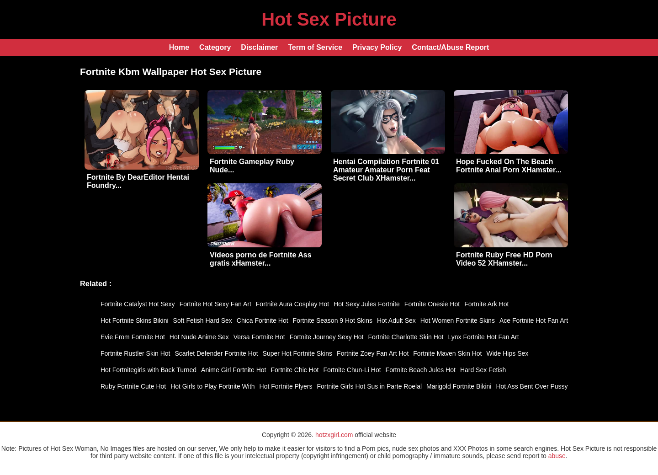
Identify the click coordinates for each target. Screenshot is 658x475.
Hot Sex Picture (329, 19)
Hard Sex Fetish (483, 370)
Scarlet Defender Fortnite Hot (216, 353)
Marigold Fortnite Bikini (458, 386)
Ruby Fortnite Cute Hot (133, 386)
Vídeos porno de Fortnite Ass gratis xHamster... (261, 259)
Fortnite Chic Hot (294, 370)
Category (215, 47)
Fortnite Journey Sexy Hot (327, 337)
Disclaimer (259, 47)
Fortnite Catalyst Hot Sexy (138, 304)
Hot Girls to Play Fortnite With (212, 386)
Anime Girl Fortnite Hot (233, 370)
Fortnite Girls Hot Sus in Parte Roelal (369, 386)
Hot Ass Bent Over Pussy (532, 386)
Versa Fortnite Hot (259, 337)
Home (179, 47)
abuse (557, 455)
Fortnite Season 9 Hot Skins (332, 320)
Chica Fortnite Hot (262, 320)
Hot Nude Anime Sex (199, 337)
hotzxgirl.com (334, 434)
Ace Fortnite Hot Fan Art (533, 320)
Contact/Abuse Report (450, 47)
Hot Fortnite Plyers (286, 386)
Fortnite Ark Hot (486, 304)
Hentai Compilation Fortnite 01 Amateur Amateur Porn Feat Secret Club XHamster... (386, 170)
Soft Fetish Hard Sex (202, 320)
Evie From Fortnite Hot (133, 337)
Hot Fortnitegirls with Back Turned (148, 370)
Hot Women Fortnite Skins (457, 320)
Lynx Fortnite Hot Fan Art (483, 337)
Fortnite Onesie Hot (432, 304)
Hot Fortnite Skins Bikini (135, 320)
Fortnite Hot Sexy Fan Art (215, 304)
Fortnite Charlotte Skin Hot (405, 337)
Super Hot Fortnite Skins (298, 353)
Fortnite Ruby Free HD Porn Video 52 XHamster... (504, 259)
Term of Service (315, 47)
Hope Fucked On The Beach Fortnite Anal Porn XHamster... (509, 166)
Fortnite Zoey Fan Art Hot (373, 353)
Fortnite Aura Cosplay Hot (292, 304)
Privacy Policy (377, 47)
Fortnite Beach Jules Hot (421, 370)
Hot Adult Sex (396, 320)
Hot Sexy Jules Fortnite (367, 304)
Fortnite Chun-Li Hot (352, 370)
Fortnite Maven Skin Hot (447, 353)
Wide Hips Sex (507, 353)
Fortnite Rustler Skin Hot (135, 353)
